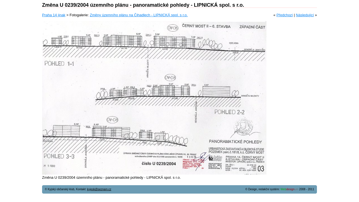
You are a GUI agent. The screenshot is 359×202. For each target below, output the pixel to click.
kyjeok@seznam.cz (99, 189)
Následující (305, 15)
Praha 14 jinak (53, 15)
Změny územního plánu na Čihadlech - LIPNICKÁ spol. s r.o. (139, 15)
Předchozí (285, 15)
